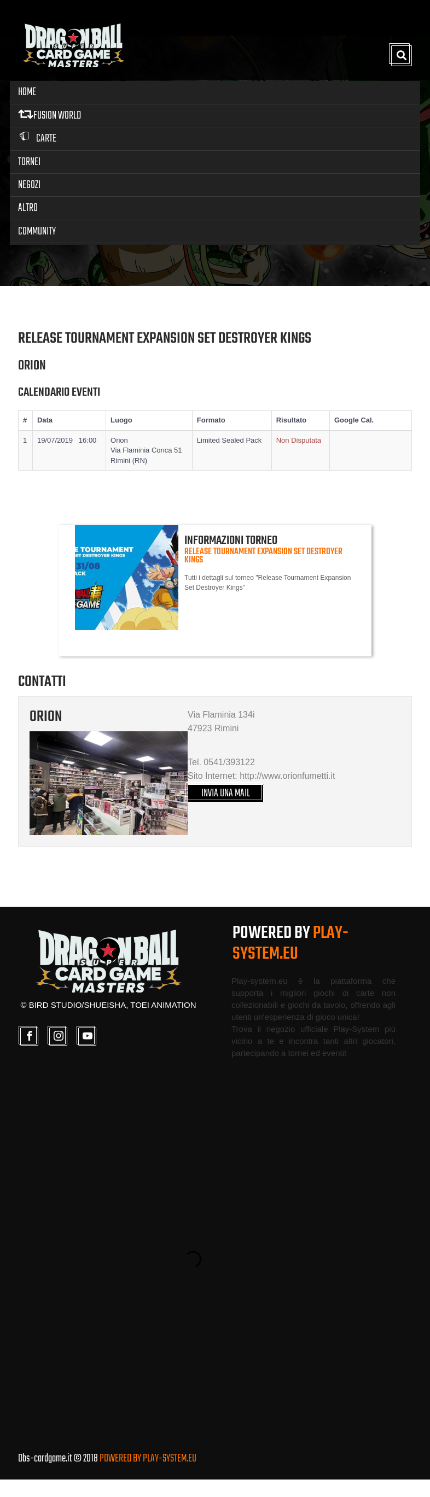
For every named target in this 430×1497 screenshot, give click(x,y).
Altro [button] (28, 207)
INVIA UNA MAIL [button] (226, 809)
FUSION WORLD (49, 114)
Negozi (29, 183)
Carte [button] (37, 138)
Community (37, 230)
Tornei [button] (29, 160)
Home (27, 91)
